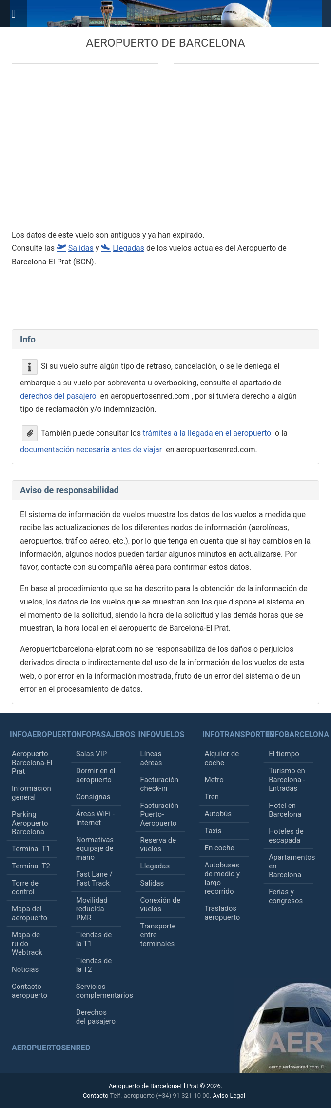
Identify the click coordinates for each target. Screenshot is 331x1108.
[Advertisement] (156, 152)
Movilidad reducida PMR (92, 909)
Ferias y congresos (286, 896)
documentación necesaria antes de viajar (91, 449)
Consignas (93, 796)
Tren (211, 796)
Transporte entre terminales (158, 935)
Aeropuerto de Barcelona (165, 43)
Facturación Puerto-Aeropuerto (159, 814)
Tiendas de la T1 (94, 939)
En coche (219, 848)
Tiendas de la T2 (94, 965)
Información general (31, 793)
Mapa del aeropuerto (29, 913)
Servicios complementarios (98, 991)
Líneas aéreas (151, 758)
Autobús (218, 813)
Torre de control (25, 887)
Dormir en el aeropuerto (96, 775)
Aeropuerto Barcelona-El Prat (32, 762)
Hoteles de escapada (286, 836)
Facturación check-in (159, 784)
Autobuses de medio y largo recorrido (222, 878)
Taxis (212, 830)
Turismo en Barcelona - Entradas (287, 779)
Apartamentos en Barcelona (291, 866)
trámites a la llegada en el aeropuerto (207, 432)
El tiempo (284, 753)
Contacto (96, 1095)
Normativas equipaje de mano (95, 848)
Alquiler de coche (221, 758)
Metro (213, 779)
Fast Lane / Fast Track (94, 878)
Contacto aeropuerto (29, 991)
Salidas (152, 883)
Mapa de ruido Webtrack (27, 943)
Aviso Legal (229, 1095)
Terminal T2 (31, 866)
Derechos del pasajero (96, 1017)
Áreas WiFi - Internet (95, 818)
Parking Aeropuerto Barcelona (30, 823)
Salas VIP (91, 753)
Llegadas (155, 866)
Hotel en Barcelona (285, 810)
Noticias (25, 969)
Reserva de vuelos (158, 844)
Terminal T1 (31, 849)
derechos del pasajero (58, 396)
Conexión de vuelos (160, 904)
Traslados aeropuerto (222, 913)
